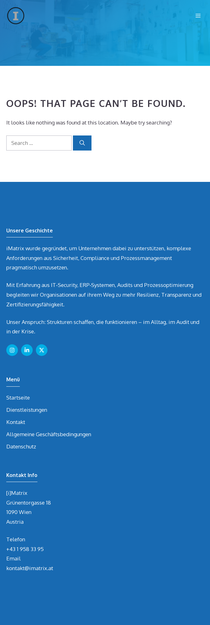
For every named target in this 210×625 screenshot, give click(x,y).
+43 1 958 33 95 (25, 549)
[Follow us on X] (41, 350)
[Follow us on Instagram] (12, 350)
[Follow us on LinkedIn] (27, 350)
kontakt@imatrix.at (29, 568)
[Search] (82, 143)
